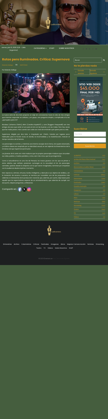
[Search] (88, 60)
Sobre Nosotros (66, 48)
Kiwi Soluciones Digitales (61, 258)
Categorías (40, 48)
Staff (51, 48)
